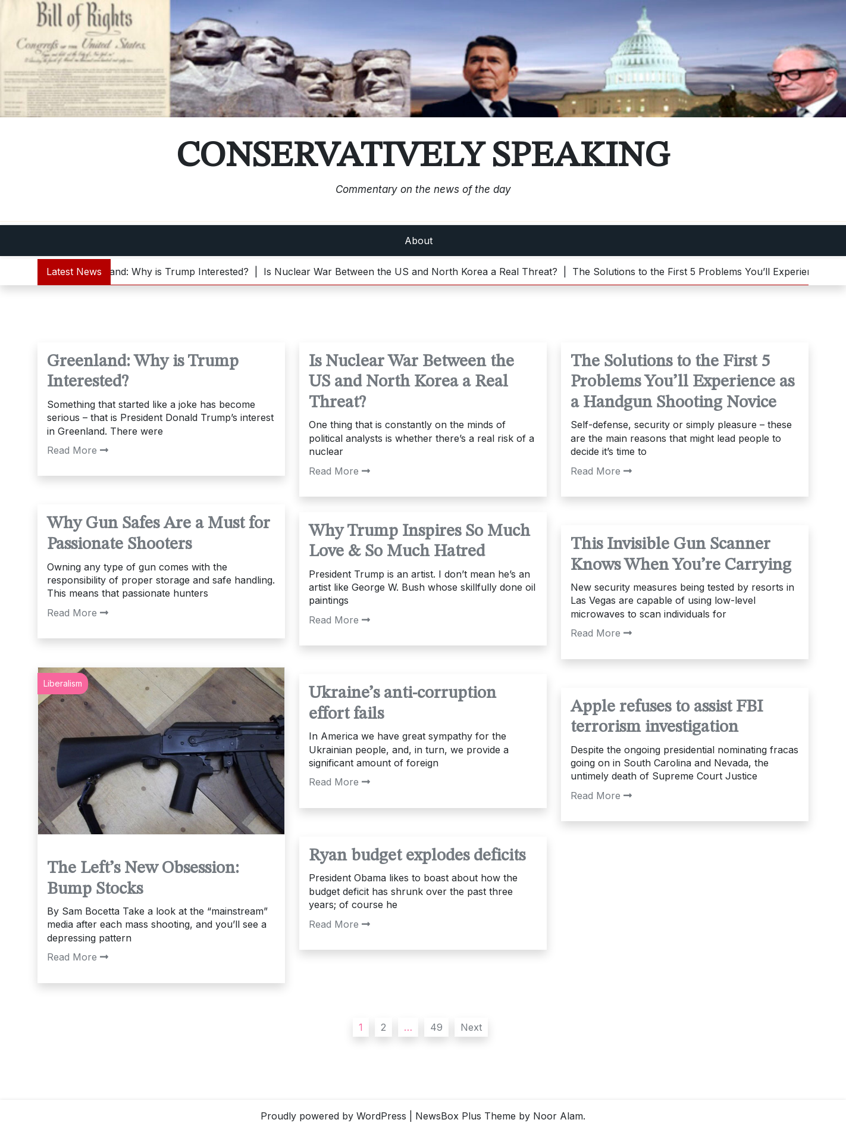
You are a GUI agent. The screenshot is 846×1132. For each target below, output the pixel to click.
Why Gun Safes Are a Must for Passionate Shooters (158, 534)
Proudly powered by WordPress (333, 1116)
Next (471, 1027)
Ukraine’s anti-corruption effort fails (402, 704)
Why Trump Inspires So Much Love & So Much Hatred (419, 542)
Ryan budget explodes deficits (417, 856)
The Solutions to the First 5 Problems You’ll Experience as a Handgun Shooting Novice (682, 382)
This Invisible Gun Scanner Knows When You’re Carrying (681, 555)
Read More (77, 450)
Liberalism (62, 683)
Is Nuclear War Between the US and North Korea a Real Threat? (411, 382)
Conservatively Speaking (423, 156)
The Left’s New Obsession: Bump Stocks (143, 879)
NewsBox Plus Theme (465, 1116)
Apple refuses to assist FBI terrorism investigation (667, 717)
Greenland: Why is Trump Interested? (143, 372)
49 (436, 1027)
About (419, 241)
